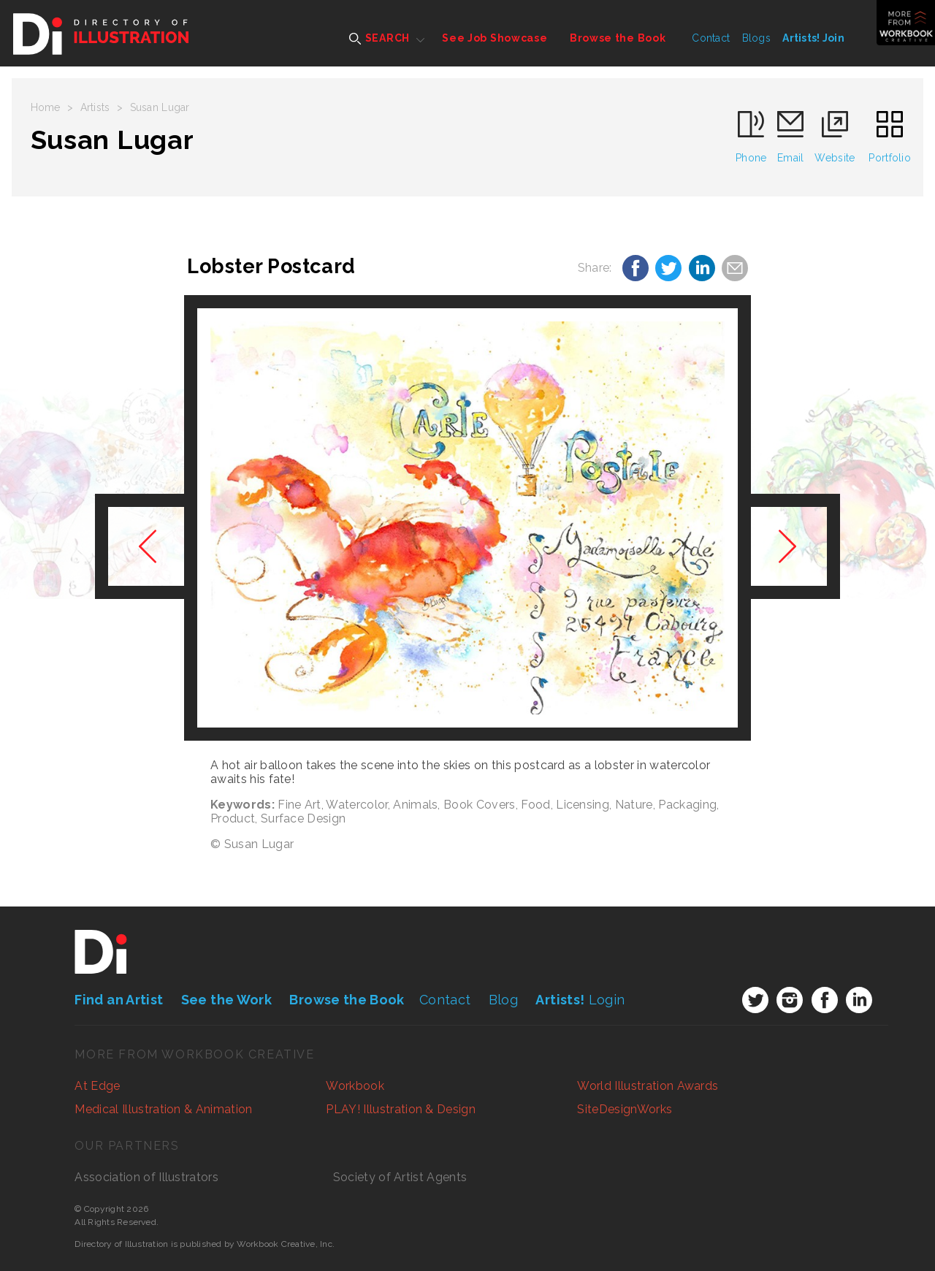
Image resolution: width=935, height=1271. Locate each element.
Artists (95, 107)
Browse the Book (618, 38)
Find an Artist (119, 999)
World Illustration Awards (647, 1086)
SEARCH (379, 38)
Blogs (756, 38)
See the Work (226, 999)
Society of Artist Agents (400, 1177)
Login (580, 999)
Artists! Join (813, 38)
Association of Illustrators (146, 1177)
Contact (711, 38)
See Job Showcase (494, 38)
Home (46, 107)
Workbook (355, 1086)
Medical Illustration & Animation (163, 1109)
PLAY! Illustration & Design (401, 1109)
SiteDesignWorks (624, 1109)
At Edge (97, 1086)
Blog (503, 999)
